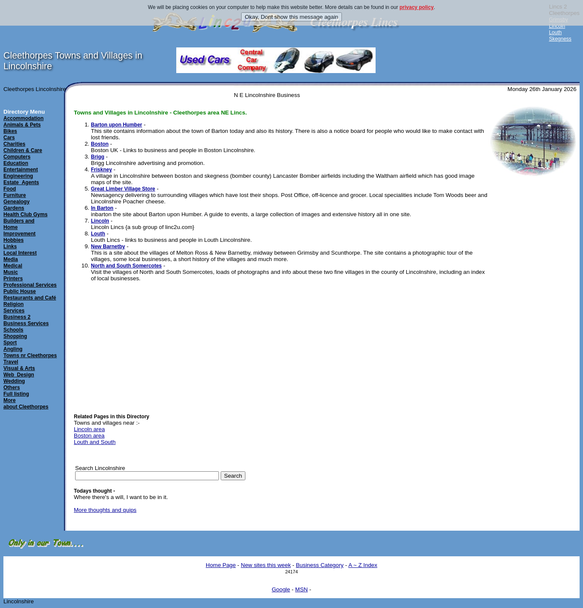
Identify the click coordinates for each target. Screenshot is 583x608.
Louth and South (95, 442)
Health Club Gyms (25, 214)
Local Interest (20, 253)
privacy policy (416, 7)
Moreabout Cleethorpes (25, 403)
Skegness (560, 39)
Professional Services (30, 285)
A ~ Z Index (362, 565)
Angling (13, 349)
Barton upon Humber (116, 125)
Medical (12, 266)
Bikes (10, 131)
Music (10, 272)
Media (10, 259)
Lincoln (557, 26)
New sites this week (266, 565)
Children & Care (22, 150)
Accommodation (23, 118)
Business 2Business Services (26, 320)
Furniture (14, 195)
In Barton (102, 208)
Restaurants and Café (29, 298)
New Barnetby (108, 247)
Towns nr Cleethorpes (30, 355)
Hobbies (13, 240)
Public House (19, 291)
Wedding (14, 381)
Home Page (221, 565)
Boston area (89, 435)
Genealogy (16, 202)
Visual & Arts (19, 368)
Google (281, 589)
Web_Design (18, 375)
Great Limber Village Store (123, 189)
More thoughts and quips (105, 510)
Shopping (15, 336)
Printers (13, 279)
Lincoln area (89, 429)
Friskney (101, 170)
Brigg (97, 157)
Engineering (18, 176)
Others (11, 388)
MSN (301, 589)
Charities (14, 144)
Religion (13, 304)
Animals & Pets (22, 125)
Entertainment (20, 170)
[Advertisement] (513, 313)
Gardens (13, 208)
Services (13, 311)
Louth (555, 32)
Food (9, 189)
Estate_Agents (21, 182)
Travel (10, 362)
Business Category (320, 565)
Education (15, 163)
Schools (13, 330)
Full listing (16, 394)
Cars (9, 138)
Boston (99, 144)
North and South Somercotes (126, 266)
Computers (16, 157)
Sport (10, 343)
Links (10, 247)
